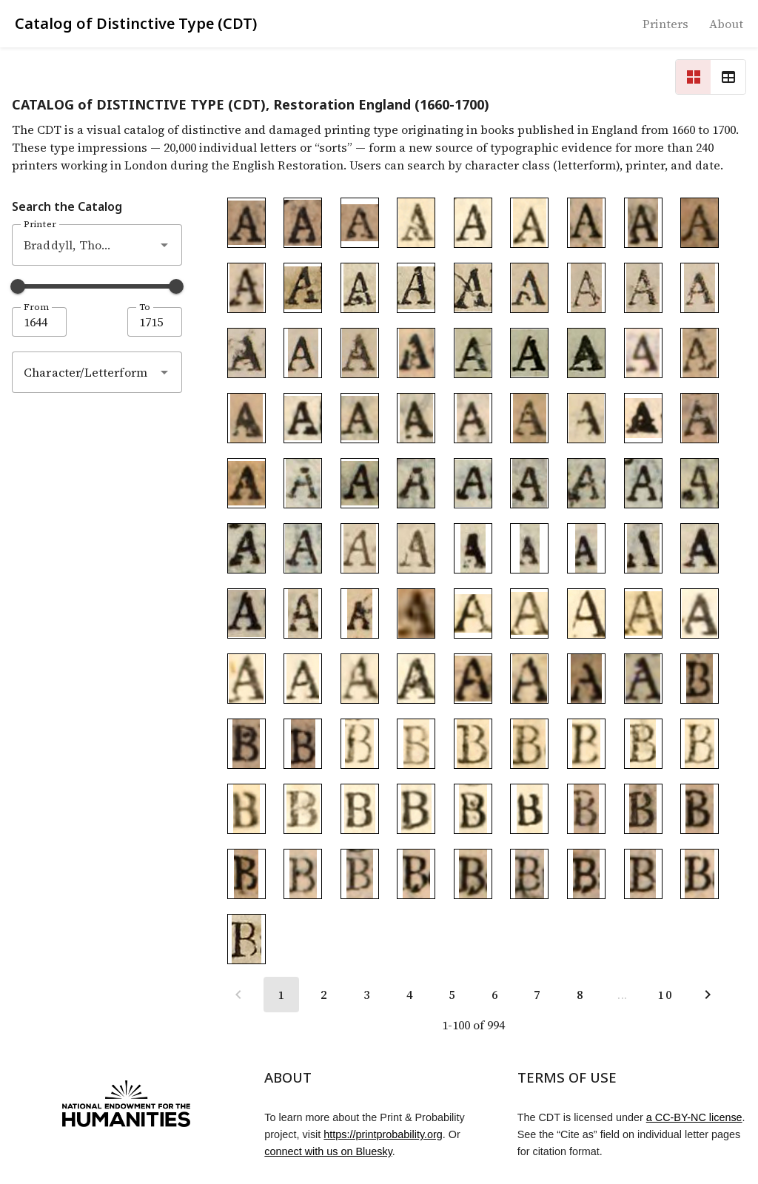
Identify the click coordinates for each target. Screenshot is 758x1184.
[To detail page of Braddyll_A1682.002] (586, 288)
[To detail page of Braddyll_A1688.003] (699, 223)
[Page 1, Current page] (281, 994)
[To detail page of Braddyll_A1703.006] (416, 418)
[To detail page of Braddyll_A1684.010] (643, 548)
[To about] (726, 23)
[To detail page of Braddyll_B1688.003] (699, 809)
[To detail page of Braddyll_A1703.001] (643, 353)
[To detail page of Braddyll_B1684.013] (529, 809)
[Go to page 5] (451, 994)
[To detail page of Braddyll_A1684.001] (416, 223)
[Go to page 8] (579, 994)
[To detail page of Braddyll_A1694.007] (643, 483)
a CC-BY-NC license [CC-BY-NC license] (694, 1117)
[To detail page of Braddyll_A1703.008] (529, 418)
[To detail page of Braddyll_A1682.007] (360, 353)
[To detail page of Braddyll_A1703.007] (473, 418)
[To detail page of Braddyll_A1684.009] (586, 548)
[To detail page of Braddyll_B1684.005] (586, 744)
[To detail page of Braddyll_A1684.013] (473, 613)
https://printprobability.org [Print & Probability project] (383, 1134)
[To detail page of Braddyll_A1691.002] (303, 223)
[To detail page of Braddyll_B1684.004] (529, 744)
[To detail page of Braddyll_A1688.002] (643, 223)
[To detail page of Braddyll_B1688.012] (699, 874)
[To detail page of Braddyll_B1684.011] (416, 809)
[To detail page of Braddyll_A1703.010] (643, 418)
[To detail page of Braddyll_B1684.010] (360, 809)
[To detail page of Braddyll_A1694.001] (303, 483)
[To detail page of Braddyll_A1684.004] (473, 353)
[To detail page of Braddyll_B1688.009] (529, 874)
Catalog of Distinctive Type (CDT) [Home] (136, 23)
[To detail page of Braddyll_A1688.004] (246, 288)
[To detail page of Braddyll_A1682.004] (699, 288)
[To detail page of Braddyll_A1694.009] (246, 548)
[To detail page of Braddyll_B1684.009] (303, 809)
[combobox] (97, 245)
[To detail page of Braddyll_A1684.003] (529, 223)
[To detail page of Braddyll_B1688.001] (586, 809)
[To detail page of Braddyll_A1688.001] (586, 223)
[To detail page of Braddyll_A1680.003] (643, 678)
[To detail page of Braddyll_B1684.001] (360, 744)
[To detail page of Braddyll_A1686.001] (303, 288)
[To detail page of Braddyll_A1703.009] (586, 418)
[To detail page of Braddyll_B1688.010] (586, 874)
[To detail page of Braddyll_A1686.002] (360, 288)
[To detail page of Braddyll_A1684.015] (586, 613)
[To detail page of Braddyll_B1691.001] (699, 678)
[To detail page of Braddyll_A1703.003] (246, 418)
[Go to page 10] (664, 994)
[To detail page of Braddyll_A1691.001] (246, 223)
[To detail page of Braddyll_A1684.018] (246, 678)
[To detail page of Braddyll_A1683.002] (529, 678)
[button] (164, 245)
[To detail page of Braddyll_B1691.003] (303, 744)
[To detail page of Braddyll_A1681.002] (360, 613)
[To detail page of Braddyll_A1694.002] (360, 483)
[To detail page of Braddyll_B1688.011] (643, 874)
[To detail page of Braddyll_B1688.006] (360, 874)
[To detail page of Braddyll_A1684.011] (699, 548)
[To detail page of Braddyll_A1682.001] (529, 288)
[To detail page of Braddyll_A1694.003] (416, 483)
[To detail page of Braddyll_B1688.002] (643, 809)
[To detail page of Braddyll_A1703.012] (246, 483)
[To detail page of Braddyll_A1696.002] (416, 548)
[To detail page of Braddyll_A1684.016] (643, 613)
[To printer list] (665, 23)
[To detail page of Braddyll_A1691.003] (360, 223)
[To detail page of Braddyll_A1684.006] (586, 353)
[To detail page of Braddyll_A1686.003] (416, 288)
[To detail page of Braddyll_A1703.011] (699, 418)
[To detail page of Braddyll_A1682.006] (303, 353)
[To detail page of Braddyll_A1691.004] (416, 353)
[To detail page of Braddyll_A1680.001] (416, 613)
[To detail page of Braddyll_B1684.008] (246, 809)
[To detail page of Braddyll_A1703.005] (360, 418)
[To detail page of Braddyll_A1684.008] (529, 548)
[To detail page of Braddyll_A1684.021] (416, 678)
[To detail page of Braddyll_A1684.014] (529, 613)
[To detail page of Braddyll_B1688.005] (303, 874)
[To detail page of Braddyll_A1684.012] (246, 613)
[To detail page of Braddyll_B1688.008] (473, 874)
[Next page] (707, 994)
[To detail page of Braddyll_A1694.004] (473, 483)
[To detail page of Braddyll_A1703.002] (699, 353)
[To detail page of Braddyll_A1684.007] (473, 548)
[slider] (17, 286)
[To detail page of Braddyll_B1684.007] (699, 744)
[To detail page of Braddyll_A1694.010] (303, 548)
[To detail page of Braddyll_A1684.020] (360, 678)
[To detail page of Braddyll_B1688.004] (246, 874)
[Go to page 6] (494, 994)
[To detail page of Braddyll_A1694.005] (529, 483)
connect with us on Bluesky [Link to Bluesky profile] (328, 1151)
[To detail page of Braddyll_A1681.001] (303, 613)
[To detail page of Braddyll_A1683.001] (473, 678)
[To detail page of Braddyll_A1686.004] (473, 288)
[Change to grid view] (693, 77)
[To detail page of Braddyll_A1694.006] (586, 483)
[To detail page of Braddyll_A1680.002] (586, 678)
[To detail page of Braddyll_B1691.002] (246, 744)
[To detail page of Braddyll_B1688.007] (416, 874)
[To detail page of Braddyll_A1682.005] (246, 353)
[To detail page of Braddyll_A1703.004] (303, 418)
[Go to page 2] (323, 994)
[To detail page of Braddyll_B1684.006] (643, 744)
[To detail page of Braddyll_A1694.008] (699, 483)
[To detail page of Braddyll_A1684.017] (699, 613)
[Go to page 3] (366, 994)
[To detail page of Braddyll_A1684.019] (303, 678)
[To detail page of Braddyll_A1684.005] (529, 353)
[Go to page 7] (536, 994)
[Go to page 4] (409, 994)
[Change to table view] (728, 77)
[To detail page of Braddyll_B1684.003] (473, 744)
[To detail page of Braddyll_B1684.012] (473, 809)
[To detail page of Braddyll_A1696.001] (360, 548)
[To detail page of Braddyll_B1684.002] (416, 744)
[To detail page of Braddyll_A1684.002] (473, 223)
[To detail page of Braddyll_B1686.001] (246, 939)
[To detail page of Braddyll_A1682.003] (643, 288)
